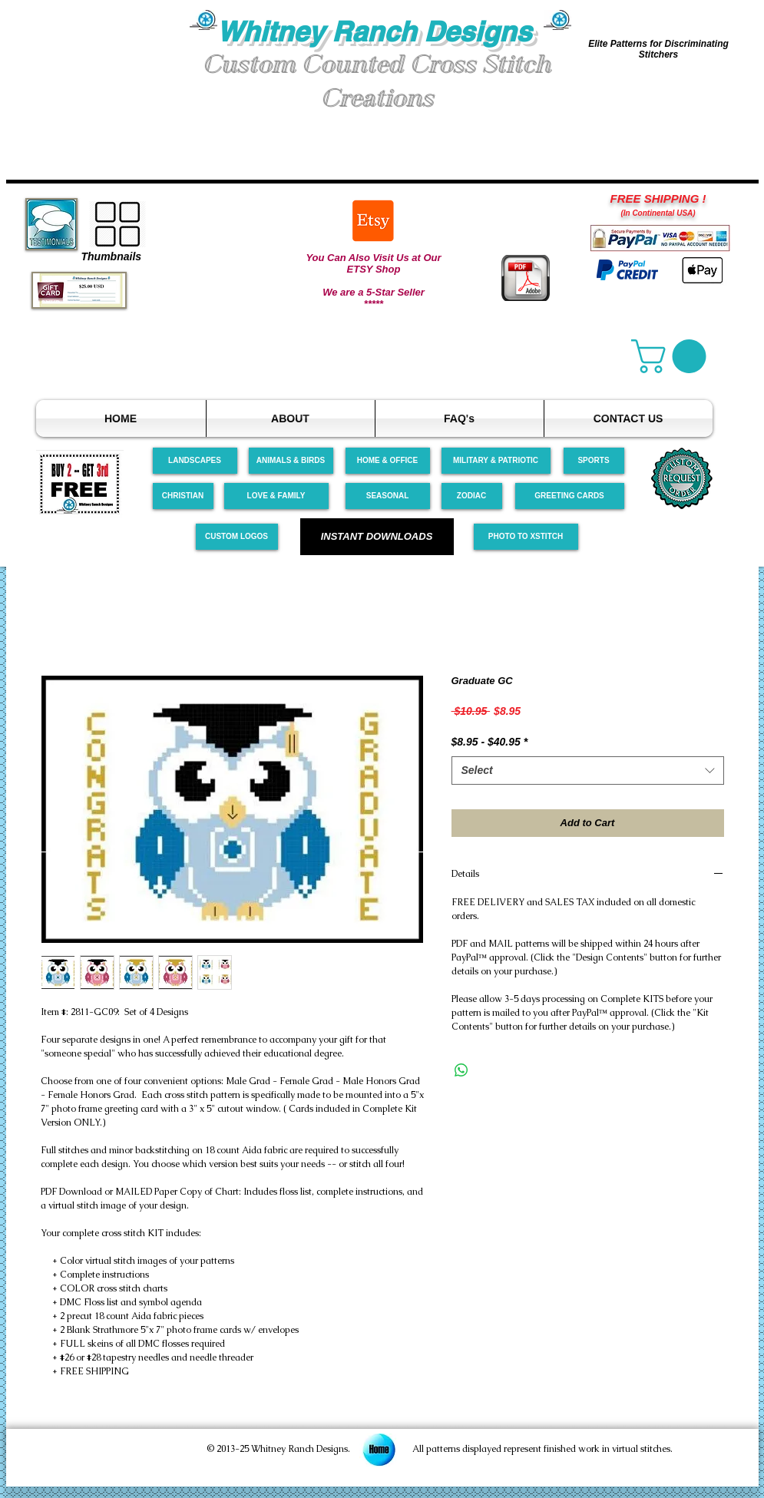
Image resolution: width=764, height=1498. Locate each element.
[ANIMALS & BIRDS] (291, 461)
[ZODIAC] (472, 496)
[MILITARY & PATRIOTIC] (496, 461)
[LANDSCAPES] (195, 461)
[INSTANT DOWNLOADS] (377, 536)
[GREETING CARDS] (569, 496)
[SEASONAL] (388, 496)
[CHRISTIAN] (183, 496)
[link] (672, 356)
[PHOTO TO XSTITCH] (526, 537)
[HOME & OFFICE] (388, 461)
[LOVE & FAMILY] (276, 496)
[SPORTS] (594, 461)
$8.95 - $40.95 (489, 742)
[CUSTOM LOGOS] (237, 537)
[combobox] (587, 770)
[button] (98, 68)
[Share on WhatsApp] (461, 1070)
